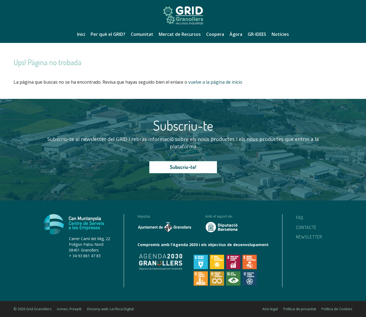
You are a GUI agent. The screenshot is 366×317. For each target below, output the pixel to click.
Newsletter (309, 237)
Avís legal (270, 308)
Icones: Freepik (69, 308)
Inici (81, 34)
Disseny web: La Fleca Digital (110, 308)
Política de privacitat (299, 308)
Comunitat (142, 34)
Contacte (306, 227)
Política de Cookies (337, 308)
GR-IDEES (257, 34)
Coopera (215, 34)
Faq (299, 217)
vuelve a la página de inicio (215, 82)
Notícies (280, 34)
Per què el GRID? (108, 34)
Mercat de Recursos (180, 34)
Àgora (236, 34)
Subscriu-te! (183, 167)
